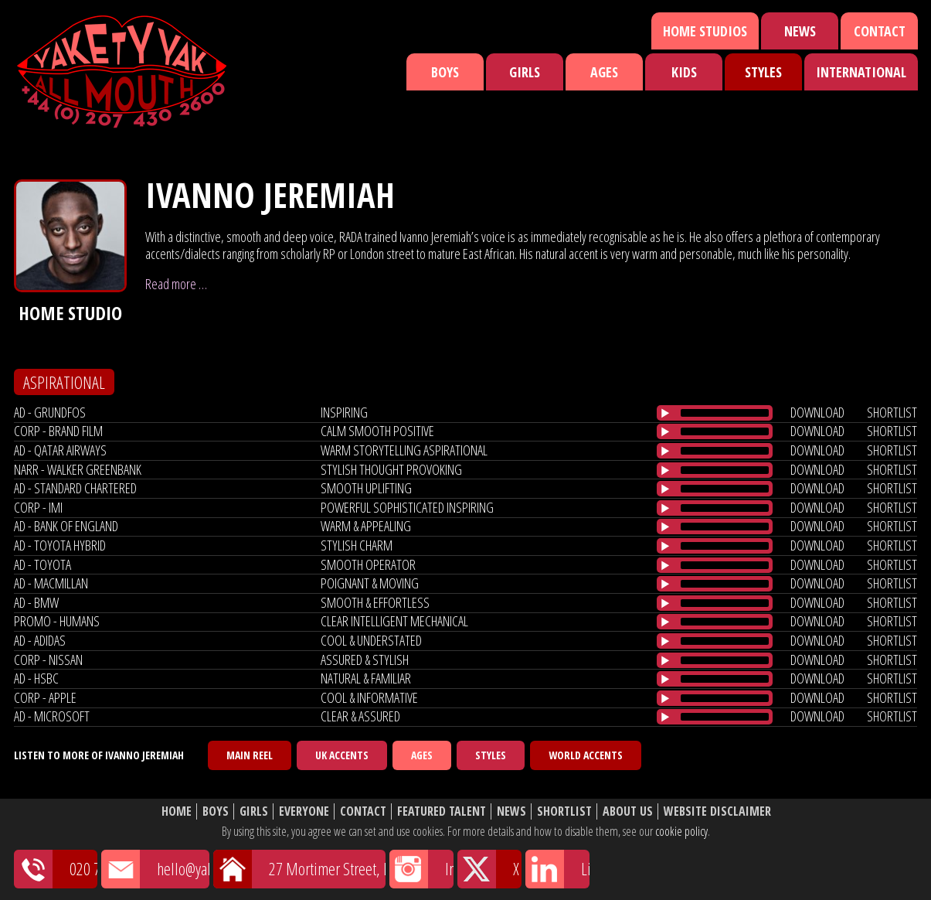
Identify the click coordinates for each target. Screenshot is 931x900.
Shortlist (564, 811)
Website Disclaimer (717, 811)
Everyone (304, 811)
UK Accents (342, 755)
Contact (880, 31)
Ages (604, 72)
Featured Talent (441, 811)
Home (176, 811)
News (800, 31)
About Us (628, 811)
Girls (524, 72)
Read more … (176, 283)
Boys (445, 72)
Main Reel (249, 755)
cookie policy (681, 831)
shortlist (892, 412)
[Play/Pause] (665, 413)
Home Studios (705, 31)
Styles (763, 72)
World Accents (586, 755)
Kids (684, 72)
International (861, 72)
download (817, 412)
